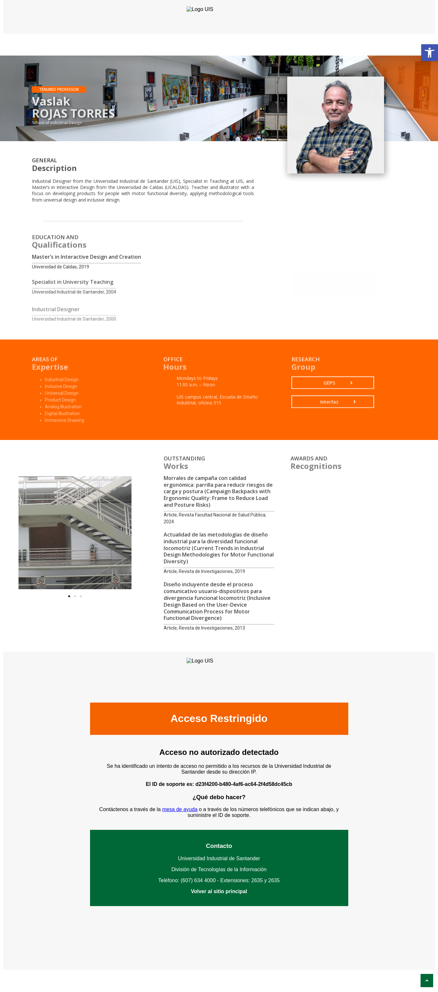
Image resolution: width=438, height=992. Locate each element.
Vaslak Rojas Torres (328, 244)
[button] (429, 52)
